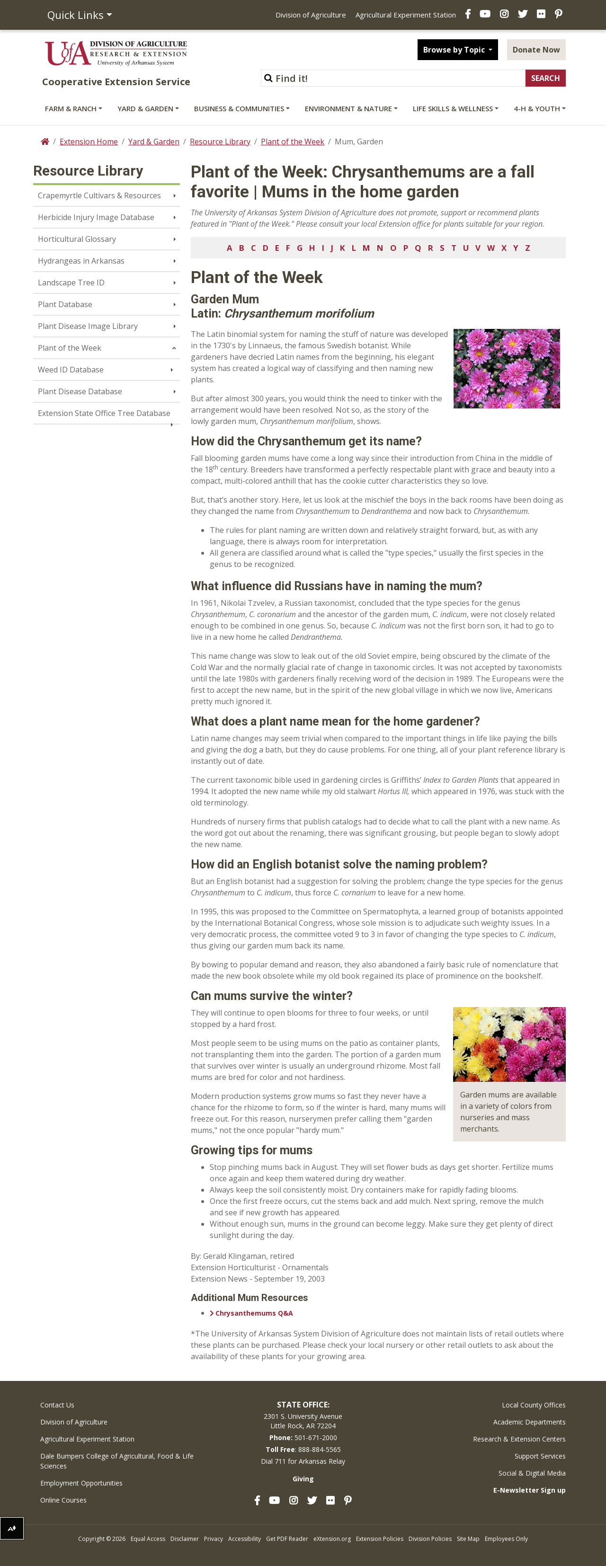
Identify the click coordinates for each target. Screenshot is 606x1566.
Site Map (468, 1539)
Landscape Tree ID (71, 282)
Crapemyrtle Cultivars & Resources (99, 195)
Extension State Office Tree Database (104, 413)
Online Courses (63, 1499)
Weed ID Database (71, 369)
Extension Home (89, 141)
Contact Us (57, 1404)
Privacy (213, 1539)
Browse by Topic (455, 49)
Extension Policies (379, 1539)
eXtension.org (332, 1539)
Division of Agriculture (311, 14)
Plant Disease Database (80, 391)
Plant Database (65, 304)
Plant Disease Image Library (88, 326)
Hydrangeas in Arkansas (81, 261)
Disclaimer (184, 1539)
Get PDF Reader (287, 1539)
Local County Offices (534, 1404)
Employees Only (506, 1539)
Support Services (540, 1455)
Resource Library (220, 141)
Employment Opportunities (81, 1482)
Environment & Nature (348, 108)
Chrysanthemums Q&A (254, 1313)
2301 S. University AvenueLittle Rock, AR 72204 (303, 1421)
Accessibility (244, 1539)
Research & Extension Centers (519, 1438)
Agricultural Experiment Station (406, 14)
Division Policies (430, 1539)
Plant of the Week (292, 141)
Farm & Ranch (71, 108)
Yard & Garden (145, 108)
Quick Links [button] (75, 15)
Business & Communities (239, 108)
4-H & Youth (537, 108)
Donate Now (536, 49)
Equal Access (148, 1539)
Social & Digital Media (532, 1473)
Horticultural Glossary (77, 239)
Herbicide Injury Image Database (96, 217)
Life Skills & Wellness (453, 108)
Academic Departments (529, 1421)
